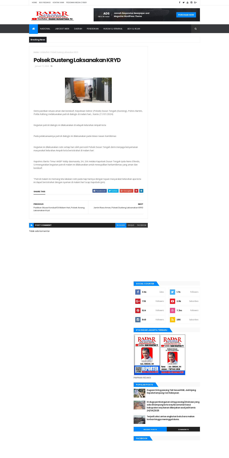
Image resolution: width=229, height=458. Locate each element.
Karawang (153, 303)
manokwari (154, 313)
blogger (114, 226)
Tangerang (154, 342)
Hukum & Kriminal (113, 28)
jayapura (153, 298)
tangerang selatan (157, 347)
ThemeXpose (45, 454)
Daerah (78, 28)
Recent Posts (160, 197)
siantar (152, 337)
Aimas (151, 253)
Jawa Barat (154, 293)
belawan (152, 273)
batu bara (153, 263)
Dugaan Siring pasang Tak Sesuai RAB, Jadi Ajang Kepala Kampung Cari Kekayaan (179, 158)
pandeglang (154, 328)
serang (152, 333)
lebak (151, 308)
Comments (186, 197)
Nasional (45, 28)
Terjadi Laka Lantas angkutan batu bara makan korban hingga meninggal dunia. (179, 187)
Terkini (152, 352)
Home (34, 2)
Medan (152, 318)
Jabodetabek (62, 28)
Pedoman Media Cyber (76, 2)
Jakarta (152, 288)
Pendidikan (93, 28)
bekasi (151, 268)
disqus (124, 226)
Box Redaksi (45, 2)
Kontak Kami (58, 2)
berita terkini (155, 278)
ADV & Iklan (133, 28)
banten (152, 258)
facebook (135, 226)
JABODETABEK (154, 283)
